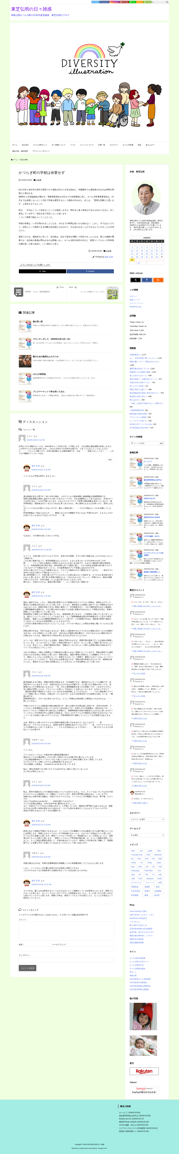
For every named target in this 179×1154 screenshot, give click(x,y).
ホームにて (148, 461)
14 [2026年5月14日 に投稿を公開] (152, 250)
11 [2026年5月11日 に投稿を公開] (137, 250)
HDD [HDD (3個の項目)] (160, 859)
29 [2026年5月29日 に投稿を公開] (156, 257)
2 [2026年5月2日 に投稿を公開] (161, 244)
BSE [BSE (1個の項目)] (159, 851)
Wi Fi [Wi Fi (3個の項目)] (141, 879)
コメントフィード (137, 303)
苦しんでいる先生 (137, 386)
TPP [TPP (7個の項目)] (146, 875)
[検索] (167, 2)
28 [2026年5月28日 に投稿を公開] (152, 257)
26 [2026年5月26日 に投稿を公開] (142, 257)
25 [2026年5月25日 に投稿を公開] (137, 257)
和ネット (133, 972)
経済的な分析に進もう (138, 396)
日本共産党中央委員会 (138, 982)
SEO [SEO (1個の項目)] (133, 875)
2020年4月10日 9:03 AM (40, 857)
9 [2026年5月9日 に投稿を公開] (161, 247)
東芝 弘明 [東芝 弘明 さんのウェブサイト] (138, 794)
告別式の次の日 (149, 498)
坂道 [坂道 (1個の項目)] (157, 887)
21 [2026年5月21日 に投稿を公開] (152, 254)
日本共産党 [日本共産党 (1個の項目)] (135, 891)
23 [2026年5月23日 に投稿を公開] (161, 254)
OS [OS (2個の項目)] (153, 867)
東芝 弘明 (109, 257)
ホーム (15, 160)
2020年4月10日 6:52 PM (40, 490)
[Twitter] (42, 271)
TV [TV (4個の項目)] (153, 875)
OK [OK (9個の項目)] (147, 867)
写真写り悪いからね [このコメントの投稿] (140, 718)
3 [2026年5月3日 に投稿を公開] (132, 247)
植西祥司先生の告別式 (152, 517)
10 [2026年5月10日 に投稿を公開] (132, 250)
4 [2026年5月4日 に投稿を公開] (137, 247)
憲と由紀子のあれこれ (138, 925)
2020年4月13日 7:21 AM (40, 596)
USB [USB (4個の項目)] (133, 879)
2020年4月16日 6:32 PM (40, 785)
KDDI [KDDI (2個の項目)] (159, 863)
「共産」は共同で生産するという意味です (146, 403)
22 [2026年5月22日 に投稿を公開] (156, 254)
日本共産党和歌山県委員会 (140, 986)
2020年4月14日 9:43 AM (40, 744)
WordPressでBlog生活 (138, 918)
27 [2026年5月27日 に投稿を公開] (147, 257)
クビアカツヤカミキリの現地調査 (132, 1128)
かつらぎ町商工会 (137, 965)
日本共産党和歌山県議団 (139, 989)
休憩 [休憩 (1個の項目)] (160, 883)
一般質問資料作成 (137, 410)
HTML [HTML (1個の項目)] (133, 863)
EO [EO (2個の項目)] (132, 859)
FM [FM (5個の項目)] (153, 859)
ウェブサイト (24, 955)
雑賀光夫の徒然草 (137, 939)
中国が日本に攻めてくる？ (140, 382)
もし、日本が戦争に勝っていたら (143, 358)
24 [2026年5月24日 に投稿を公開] (132, 257)
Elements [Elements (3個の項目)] (158, 855)
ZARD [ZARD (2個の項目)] (159, 879)
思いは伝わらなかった (138, 376)
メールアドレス (59, 944)
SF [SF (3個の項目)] (140, 875)
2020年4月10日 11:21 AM (41, 884)
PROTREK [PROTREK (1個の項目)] (148, 871)
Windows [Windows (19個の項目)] (150, 879)
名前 (21, 944)
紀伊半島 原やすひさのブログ (142, 932)
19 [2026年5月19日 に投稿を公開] (142, 254)
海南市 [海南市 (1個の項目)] (147, 891)
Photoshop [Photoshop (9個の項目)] (135, 871)
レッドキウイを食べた (138, 421)
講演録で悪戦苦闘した (152, 572)
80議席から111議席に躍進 (140, 372)
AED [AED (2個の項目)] (133, 851)
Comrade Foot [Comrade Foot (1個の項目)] (136, 855)
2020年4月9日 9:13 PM (36, 440)
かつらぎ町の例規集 (137, 958)
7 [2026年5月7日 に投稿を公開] (151, 247)
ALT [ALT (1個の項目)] (141, 851)
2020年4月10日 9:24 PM (40, 529)
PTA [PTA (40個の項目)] (159, 871)
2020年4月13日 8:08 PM (40, 676)
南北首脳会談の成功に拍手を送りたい (144, 393)
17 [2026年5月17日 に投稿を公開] (132, 254)
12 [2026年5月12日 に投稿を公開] (142, 250)
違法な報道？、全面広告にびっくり (143, 379)
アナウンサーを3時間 (138, 417)
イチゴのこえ (135, 922)
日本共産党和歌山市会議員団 (141, 929)
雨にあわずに (135, 400)
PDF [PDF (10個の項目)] (160, 867)
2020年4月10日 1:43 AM (40, 470)
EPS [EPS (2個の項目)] (146, 859)
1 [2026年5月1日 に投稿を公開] (156, 244)
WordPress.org (135, 307)
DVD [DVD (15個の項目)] (148, 855)
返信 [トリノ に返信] (110, 460)
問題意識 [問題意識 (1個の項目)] (134, 887)
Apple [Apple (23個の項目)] (150, 851)
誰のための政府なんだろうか (46, 357)
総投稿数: (134, 338)
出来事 (25, 160)
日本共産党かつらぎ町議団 (140, 979)
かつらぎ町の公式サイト (139, 962)
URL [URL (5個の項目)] (160, 875)
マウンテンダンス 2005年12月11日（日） (52, 339)
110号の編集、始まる (151, 536)
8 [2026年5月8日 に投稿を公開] (156, 247)
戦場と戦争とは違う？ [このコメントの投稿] (140, 803)
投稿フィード (135, 300)
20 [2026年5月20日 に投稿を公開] (147, 254)
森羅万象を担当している (139, 369)
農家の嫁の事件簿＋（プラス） (142, 936)
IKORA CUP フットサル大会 (141, 424)
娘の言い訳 (38, 321)
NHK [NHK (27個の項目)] (140, 867)
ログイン (133, 296)
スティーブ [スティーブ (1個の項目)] (150, 883)
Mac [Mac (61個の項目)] (132, 867)
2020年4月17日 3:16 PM (40, 825)
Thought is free (102, 1148)
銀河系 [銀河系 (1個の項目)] (156, 895)
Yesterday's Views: (137, 326)
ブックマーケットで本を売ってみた (49, 392)
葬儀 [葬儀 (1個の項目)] (146, 895)
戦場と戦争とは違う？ (138, 389)
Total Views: (134, 330)
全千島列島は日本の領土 (139, 428)
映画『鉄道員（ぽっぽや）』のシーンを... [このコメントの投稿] (147, 606)
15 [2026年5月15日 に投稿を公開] (156, 250)
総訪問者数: (134, 334)
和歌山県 (133, 975)
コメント (22, 919)
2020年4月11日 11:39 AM (41, 550)
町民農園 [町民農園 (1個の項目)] (134, 895)
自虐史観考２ (135, 355)
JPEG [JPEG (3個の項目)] (150, 863)
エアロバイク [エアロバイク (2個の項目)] (136, 883)
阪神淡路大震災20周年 (138, 414)
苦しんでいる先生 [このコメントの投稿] (139, 673)
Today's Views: (136, 322)
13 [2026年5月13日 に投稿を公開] (147, 250)
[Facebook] (90, 271)
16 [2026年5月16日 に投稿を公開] (161, 250)
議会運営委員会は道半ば (153, 480)
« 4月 (138, 263)
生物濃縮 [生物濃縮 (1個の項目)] (157, 891)
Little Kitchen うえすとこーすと (142, 915)
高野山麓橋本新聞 (137, 943)
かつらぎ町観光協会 (137, 969)
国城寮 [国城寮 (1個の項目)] (147, 887)
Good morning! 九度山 (138, 911)
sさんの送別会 (39, 374)
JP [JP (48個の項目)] (142, 863)
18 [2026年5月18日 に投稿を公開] (137, 254)
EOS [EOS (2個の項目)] (139, 859)
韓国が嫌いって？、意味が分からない (144, 362)
